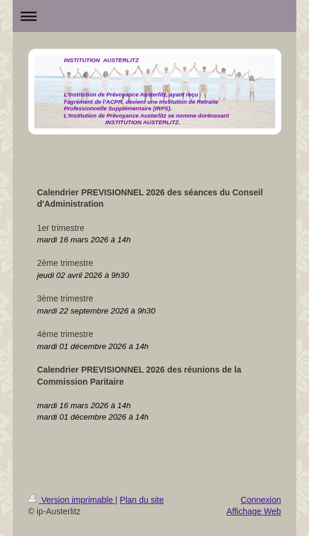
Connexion (261, 500)
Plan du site (142, 500)
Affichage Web (253, 511)
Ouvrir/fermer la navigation (155, 16)
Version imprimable (72, 500)
